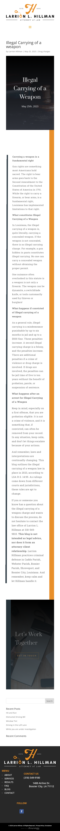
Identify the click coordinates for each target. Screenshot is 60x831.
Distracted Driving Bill (15, 717)
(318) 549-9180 (32, 777)
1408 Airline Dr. (41, 783)
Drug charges (44, 51)
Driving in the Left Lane (16, 725)
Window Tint (11, 721)
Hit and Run (11, 713)
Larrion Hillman (15, 51)
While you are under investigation (21, 729)
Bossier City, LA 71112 (41, 786)
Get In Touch (27, 655)
